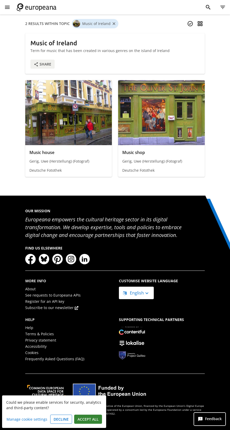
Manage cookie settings (27, 419)
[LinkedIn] (84, 259)
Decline (61, 419)
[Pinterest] (57, 259)
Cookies (32, 352)
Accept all (88, 419)
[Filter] (223, 7)
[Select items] (190, 23)
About (30, 288)
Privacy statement (40, 340)
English (134, 293)
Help (29, 327)
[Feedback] (210, 419)
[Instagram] (71, 259)
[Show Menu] (7, 7)
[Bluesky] (44, 259)
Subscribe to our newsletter (51, 307)
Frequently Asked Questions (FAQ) (54, 358)
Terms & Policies (39, 333)
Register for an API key (44, 301)
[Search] (208, 7)
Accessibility (36, 346)
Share (42, 64)
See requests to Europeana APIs (53, 295)
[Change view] (200, 23)
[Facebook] (30, 259)
